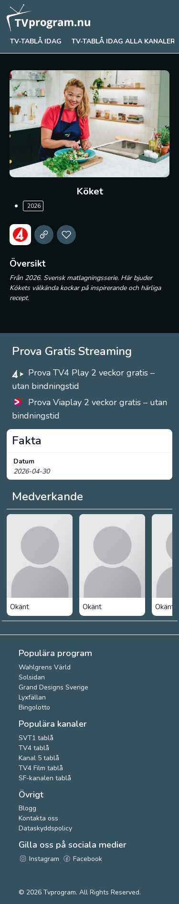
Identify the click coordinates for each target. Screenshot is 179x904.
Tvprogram (59, 892)
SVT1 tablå (36, 738)
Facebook (82, 858)
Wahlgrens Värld (45, 667)
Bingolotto (34, 707)
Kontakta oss (38, 818)
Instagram (39, 858)
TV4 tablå (34, 748)
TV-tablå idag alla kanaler (123, 41)
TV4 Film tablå (41, 768)
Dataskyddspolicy (45, 828)
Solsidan (32, 677)
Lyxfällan (32, 697)
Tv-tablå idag (36, 41)
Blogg (27, 808)
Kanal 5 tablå (39, 758)
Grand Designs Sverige (53, 687)
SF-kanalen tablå (45, 778)
